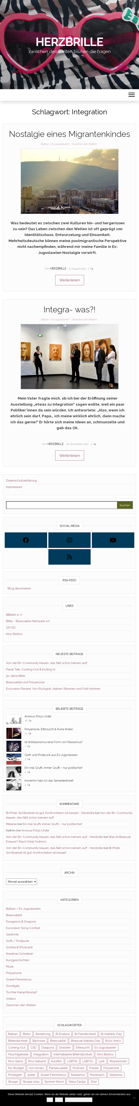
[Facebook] (26, 540)
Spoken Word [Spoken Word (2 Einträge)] (54, 1081)
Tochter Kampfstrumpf (21, 992)
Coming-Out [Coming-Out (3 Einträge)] (16, 1047)
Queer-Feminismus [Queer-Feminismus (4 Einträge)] (53, 1075)
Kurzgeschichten (17, 960)
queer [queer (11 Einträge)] (31, 1075)
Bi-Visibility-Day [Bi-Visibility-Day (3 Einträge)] (111, 1034)
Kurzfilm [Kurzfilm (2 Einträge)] (56, 1061)
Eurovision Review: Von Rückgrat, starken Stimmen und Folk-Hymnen (53, 688)
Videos (11, 998)
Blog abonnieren (18, 588)
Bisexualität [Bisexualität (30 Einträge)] (58, 1041)
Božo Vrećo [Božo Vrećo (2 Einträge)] (113, 1041)
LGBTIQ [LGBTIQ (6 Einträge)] (72, 1061)
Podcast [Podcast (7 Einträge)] (78, 1068)
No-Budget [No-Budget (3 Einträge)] (16, 1068)
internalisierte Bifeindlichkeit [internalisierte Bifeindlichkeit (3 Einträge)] (73, 1054)
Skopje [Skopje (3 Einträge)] (13, 1081)
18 (26, 720)
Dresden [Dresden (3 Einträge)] (65, 1047)
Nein (59, 1099)
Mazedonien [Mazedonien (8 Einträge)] (118, 1061)
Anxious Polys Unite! (38, 716)
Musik (10, 966)
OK (50, 1099)
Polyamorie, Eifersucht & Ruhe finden (49, 729)
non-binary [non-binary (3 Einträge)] (36, 1068)
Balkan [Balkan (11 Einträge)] (13, 1034)
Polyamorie (14, 973)
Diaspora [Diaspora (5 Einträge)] (48, 1047)
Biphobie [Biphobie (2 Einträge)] (39, 1041)
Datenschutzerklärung (21, 480)
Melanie (11, 824)
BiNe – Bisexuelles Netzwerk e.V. (28, 621)
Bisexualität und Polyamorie (25, 682)
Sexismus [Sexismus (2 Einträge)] (116, 1075)
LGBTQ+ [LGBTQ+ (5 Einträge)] (88, 1061)
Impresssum (14, 487)
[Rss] (69, 557)
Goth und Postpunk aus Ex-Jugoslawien (51, 755)
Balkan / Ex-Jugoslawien (55, 144)
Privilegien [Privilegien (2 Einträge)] (15, 1075)
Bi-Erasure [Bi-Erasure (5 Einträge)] (63, 1034)
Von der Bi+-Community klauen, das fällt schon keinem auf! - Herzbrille (54, 837)
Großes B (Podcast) (19, 947)
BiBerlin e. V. (14, 614)
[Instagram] (69, 540)
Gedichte (12, 934)
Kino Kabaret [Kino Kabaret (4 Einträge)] (37, 1061)
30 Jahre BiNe (15, 676)
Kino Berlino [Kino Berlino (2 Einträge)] (105, 1054)
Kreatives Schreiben (19, 953)
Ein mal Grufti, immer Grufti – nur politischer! (53, 768)
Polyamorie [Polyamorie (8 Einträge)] (111, 1068)
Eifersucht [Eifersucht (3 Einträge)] (82, 1047)
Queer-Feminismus (18, 979)
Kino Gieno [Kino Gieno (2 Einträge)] (15, 1061)
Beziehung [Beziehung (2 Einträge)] (43, 1034)
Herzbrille (69, 42)
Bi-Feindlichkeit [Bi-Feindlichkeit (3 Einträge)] (85, 1034)
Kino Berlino (14, 634)
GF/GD (11, 627)
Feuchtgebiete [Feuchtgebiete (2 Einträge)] (18, 1054)
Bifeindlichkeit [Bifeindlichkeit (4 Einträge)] (17, 1041)
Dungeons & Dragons (21, 921)
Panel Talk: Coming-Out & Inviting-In (30, 669)
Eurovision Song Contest (23, 928)
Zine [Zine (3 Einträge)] (94, 1081)
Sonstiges (12, 986)
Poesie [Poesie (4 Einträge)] (93, 1068)
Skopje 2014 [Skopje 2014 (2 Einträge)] (31, 1081)
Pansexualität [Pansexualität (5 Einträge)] (58, 1068)
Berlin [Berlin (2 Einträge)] (27, 1034)
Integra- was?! (69, 309)
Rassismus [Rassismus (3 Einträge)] (78, 1075)
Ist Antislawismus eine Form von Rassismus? (53, 742)
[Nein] (134, 1098)
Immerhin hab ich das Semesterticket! (49, 780)
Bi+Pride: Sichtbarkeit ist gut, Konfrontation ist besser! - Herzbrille (50, 813)
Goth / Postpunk (17, 941)
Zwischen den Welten (84, 144)
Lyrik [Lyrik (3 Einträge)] (102, 1061)
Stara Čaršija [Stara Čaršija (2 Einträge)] (77, 1081)
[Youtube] (113, 540)
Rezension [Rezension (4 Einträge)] (97, 1075)
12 (26, 733)
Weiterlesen (69, 280)
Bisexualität (14, 915)
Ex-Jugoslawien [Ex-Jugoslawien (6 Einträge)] (105, 1047)
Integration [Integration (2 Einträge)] (41, 1054)
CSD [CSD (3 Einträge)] (33, 1047)
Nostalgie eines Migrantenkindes (69, 134)
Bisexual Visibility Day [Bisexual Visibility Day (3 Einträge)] (85, 1041)
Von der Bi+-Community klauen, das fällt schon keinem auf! (46, 663)
